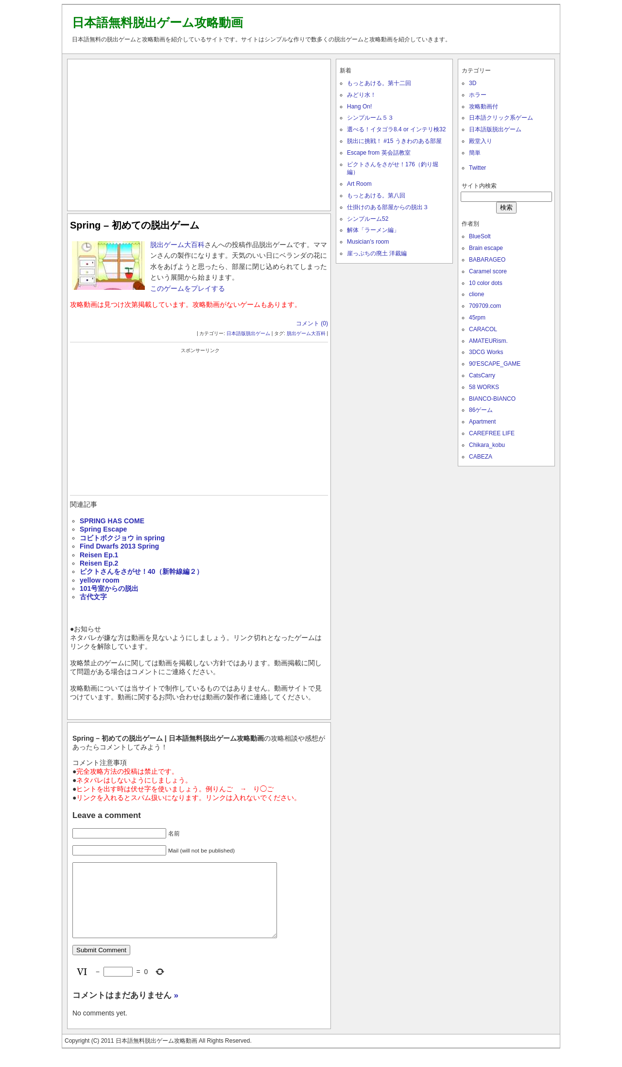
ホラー (477, 94)
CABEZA (480, 456)
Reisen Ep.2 (99, 563)
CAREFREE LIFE (492, 433)
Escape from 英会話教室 (379, 152)
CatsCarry (482, 375)
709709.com (485, 305)
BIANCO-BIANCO (492, 398)
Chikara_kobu (487, 445)
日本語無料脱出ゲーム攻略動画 (157, 22)
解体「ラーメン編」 (373, 230)
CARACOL (483, 329)
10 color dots (485, 283)
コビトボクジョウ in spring (122, 538)
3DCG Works (486, 352)
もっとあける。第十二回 (379, 83)
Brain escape (486, 248)
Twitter (477, 167)
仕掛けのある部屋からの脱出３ (388, 207)
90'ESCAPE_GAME (494, 363)
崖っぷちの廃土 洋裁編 (377, 253)
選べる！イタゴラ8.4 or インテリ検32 (396, 129)
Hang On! (359, 106)
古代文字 (93, 597)
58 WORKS (484, 387)
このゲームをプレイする (187, 288)
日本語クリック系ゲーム (501, 117)
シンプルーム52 (367, 218)
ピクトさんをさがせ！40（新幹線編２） (141, 571)
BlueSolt (480, 236)
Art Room (359, 183)
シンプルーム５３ (370, 117)
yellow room (100, 580)
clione (476, 294)
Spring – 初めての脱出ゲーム (134, 225)
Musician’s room (368, 241)
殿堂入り (480, 141)
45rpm (477, 317)
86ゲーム (481, 410)
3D (472, 83)
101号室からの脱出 (109, 588)
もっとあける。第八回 (376, 195)
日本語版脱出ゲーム (248, 333)
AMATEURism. (488, 341)
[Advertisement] (199, 133)
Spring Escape (103, 529)
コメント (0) (312, 323)
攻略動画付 (483, 106)
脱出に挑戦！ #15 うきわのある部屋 (394, 141)
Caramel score (488, 271)
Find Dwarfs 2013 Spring (119, 546)
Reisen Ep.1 (99, 555)
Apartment (482, 421)
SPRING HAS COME (112, 521)
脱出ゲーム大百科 (177, 245)
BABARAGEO (487, 259)
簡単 (475, 152)
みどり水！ (361, 94)
